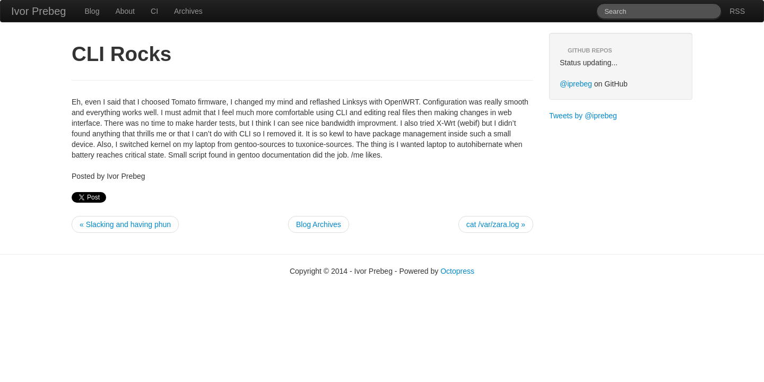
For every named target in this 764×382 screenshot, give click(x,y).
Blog (91, 11)
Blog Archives (318, 224)
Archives (188, 11)
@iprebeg (576, 84)
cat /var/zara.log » (495, 224)
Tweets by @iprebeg (583, 115)
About (125, 11)
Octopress (457, 271)
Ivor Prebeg (38, 11)
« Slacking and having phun (125, 224)
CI (154, 11)
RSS (737, 11)
